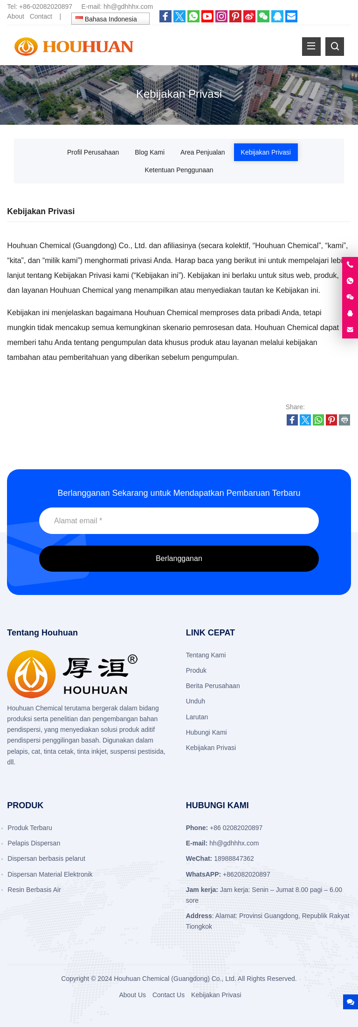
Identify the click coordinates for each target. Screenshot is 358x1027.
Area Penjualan (202, 152)
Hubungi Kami (206, 732)
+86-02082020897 (45, 6)
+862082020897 (246, 874)
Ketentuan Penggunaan (179, 170)
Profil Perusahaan (93, 152)
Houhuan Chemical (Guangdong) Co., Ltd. (175, 978)
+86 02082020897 (236, 827)
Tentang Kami (206, 655)
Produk (196, 670)
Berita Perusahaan (213, 685)
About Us (132, 995)
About (15, 16)
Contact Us (168, 995)
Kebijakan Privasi (266, 152)
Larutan (197, 717)
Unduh (195, 701)
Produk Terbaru (29, 827)
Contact (41, 16)
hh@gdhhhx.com (128, 6)
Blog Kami (150, 152)
